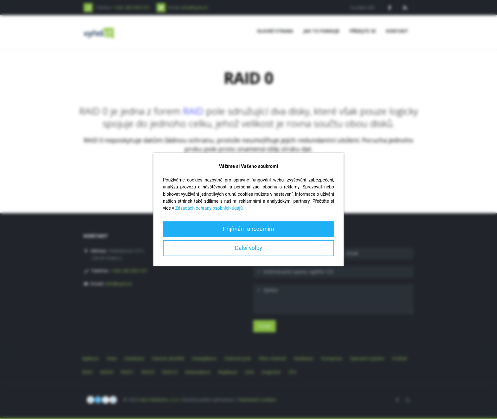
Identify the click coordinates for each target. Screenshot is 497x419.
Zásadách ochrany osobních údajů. (209, 208)
